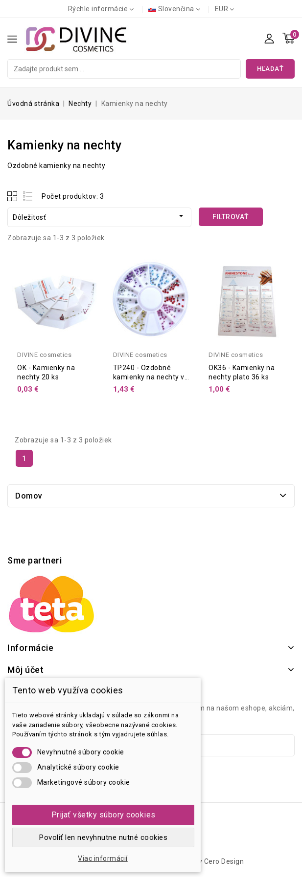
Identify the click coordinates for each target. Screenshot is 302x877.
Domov (29, 496)
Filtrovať (230, 217)
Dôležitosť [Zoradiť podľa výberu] (99, 216)
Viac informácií (103, 858)
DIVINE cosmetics (44, 354)
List (28, 196)
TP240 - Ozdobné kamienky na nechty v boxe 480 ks (149, 377)
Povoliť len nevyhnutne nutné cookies (103, 837)
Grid (13, 196)
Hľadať (270, 68)
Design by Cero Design (207, 861)
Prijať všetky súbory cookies (103, 814)
